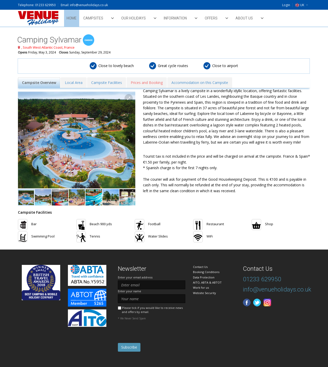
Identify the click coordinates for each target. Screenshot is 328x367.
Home (72, 18)
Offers (211, 18)
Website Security (204, 293)
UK (299, 5)
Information (175, 18)
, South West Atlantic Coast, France (48, 47)
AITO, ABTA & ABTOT (207, 282)
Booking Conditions (206, 272)
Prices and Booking (147, 82)
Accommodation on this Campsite (199, 82)
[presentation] (157, 333)
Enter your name (129, 291)
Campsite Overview (39, 82)
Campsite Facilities (106, 82)
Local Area (74, 82)
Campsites (93, 18)
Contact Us (200, 267)
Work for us (201, 287)
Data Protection (203, 277)
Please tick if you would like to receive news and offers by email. (152, 310)
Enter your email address (135, 277)
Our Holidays (133, 18)
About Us (244, 18)
